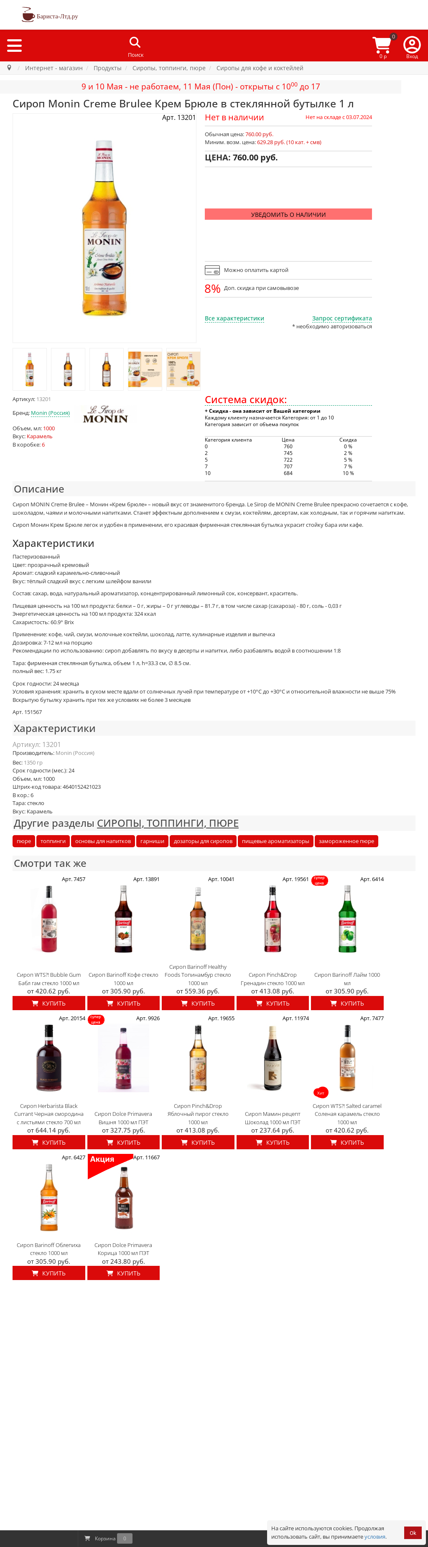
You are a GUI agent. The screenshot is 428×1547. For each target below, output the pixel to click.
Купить (49, 1003)
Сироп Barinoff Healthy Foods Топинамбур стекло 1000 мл (198, 975)
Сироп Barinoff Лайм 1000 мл (347, 979)
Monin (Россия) (50, 413)
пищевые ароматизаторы (275, 841)
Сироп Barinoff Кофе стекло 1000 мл (123, 979)
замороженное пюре (346, 841)
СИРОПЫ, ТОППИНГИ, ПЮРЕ (168, 823)
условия (374, 1536)
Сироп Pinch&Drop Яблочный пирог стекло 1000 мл (198, 1114)
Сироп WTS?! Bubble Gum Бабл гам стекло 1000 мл (49, 979)
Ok (413, 1533)
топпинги (53, 841)
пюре (24, 841)
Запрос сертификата (342, 318)
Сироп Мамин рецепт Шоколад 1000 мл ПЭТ (273, 1118)
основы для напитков (103, 841)
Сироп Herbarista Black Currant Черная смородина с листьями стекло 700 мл (49, 1114)
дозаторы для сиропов (203, 841)
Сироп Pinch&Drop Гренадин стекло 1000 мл (273, 979)
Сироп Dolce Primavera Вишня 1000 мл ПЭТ (123, 1118)
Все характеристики (234, 318)
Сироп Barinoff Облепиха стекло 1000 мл (49, 1249)
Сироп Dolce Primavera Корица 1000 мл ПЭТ (123, 1249)
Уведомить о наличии (288, 214)
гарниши (152, 841)
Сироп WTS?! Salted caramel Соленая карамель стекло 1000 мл (347, 1114)
